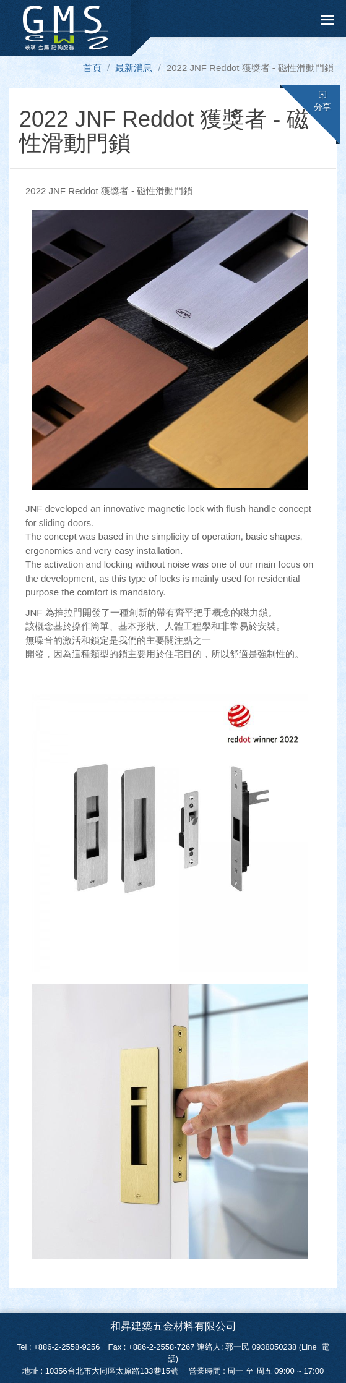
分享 (322, 101)
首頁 (92, 67)
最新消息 (133, 67)
